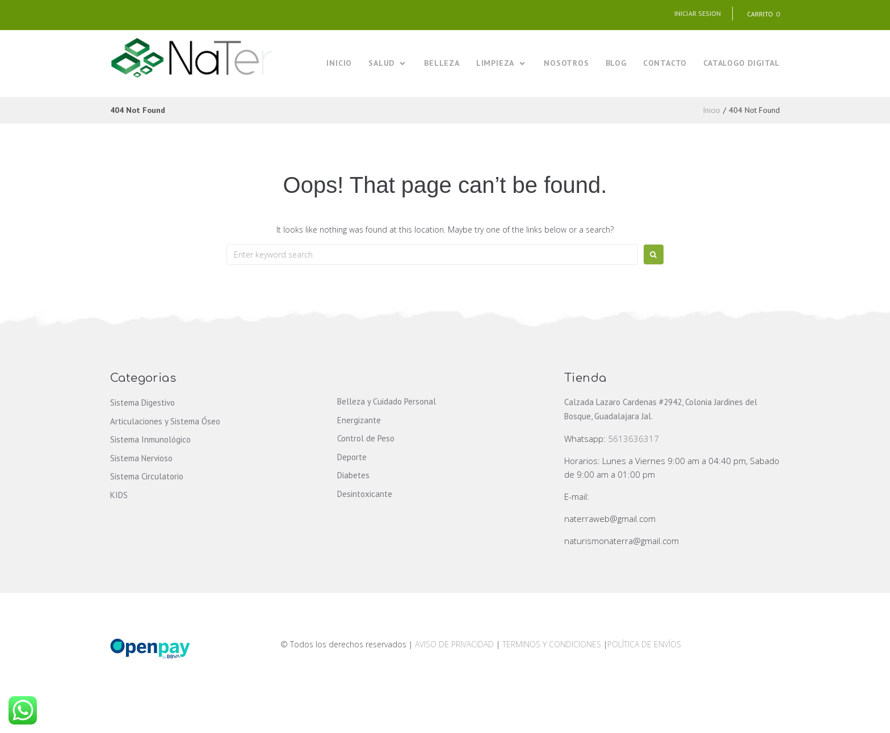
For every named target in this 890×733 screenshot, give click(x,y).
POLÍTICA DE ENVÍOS (644, 644)
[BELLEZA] (442, 63)
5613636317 (633, 438)
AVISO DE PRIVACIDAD (454, 644)
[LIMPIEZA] (501, 63)
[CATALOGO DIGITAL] (741, 63)
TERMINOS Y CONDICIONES (552, 644)
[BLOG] (616, 63)
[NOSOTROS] (566, 63)
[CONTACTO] (665, 63)
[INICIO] (339, 63)
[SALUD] (388, 63)
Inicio (711, 110)
